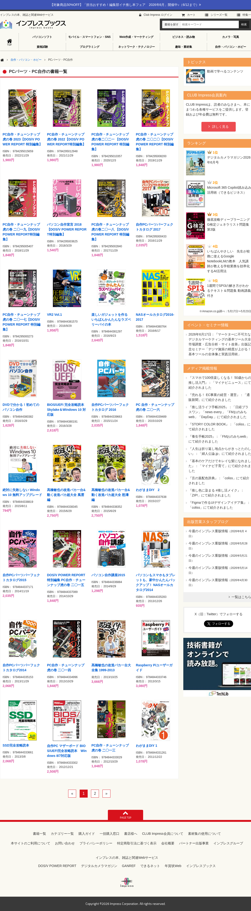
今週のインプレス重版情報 (208, 531)
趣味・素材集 (183, 46)
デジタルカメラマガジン (99, 866)
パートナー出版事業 (194, 843)
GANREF (129, 866)
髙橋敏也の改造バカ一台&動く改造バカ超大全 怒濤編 (110, 495)
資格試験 (42, 46)
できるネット (150, 866)
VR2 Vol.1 (54, 314)
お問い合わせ (65, 843)
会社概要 (167, 843)
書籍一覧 (39, 833)
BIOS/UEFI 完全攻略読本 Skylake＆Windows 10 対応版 (66, 409)
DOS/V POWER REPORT (57, 866)
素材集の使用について (204, 833)
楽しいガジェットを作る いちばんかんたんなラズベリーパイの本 (111, 319)
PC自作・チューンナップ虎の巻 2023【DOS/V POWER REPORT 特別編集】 (22, 139)
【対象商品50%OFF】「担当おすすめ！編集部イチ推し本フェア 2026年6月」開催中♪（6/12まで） (125, 5)
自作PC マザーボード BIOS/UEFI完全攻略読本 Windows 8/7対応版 (67, 751)
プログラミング (89, 46)
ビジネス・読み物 (183, 37)
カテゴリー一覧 (62, 833)
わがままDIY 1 (146, 745)
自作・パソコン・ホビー (26, 59)
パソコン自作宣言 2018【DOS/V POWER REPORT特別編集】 (66, 229)
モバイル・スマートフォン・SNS (89, 37)
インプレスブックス (201, 866)
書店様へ (130, 833)
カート (191, 14)
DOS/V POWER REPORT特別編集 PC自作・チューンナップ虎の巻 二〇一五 (66, 580)
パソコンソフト (42, 37)
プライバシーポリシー (95, 843)
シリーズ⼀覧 (219, 14)
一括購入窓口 (109, 833)
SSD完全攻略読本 (16, 745)
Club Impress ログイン (158, 14)
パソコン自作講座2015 (108, 575)
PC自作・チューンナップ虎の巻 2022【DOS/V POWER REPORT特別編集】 (66, 139)
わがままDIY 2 (148, 490)
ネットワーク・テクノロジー (136, 46)
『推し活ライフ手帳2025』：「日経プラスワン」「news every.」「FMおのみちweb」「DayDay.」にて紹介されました (218, 412)
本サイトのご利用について (30, 843)
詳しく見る (220, 126)
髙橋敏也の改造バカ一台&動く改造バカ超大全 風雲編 (66, 495)
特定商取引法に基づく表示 (137, 843)
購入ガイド (86, 833)
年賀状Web (173, 866)
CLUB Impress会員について (162, 833)
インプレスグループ (228, 843)
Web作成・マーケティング (136, 37)
